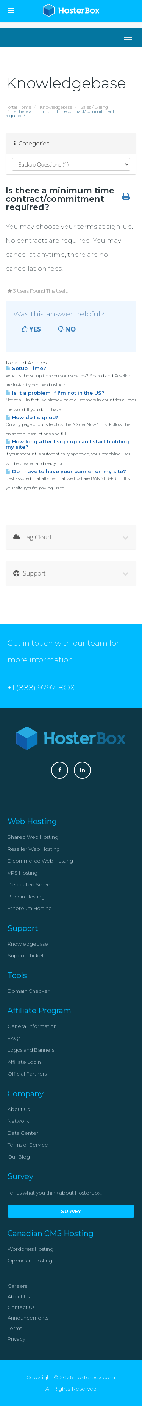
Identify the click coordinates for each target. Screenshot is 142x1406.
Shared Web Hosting (33, 837)
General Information (32, 1026)
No (67, 328)
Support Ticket (26, 955)
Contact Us (21, 1307)
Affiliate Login (24, 1062)
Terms (15, 1328)
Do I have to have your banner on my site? (66, 471)
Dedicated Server (30, 884)
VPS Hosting (22, 873)
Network (18, 1121)
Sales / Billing (94, 107)
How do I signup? (32, 417)
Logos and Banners (31, 1050)
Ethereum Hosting (30, 908)
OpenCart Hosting (30, 1261)
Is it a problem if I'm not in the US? (55, 393)
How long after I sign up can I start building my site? (67, 443)
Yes (31, 328)
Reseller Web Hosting (34, 849)
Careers (17, 1286)
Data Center (23, 1133)
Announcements (28, 1318)
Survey (71, 1211)
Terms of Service (28, 1145)
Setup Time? (26, 368)
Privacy (16, 1339)
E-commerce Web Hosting (40, 861)
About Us (19, 1109)
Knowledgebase (56, 107)
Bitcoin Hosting (26, 897)
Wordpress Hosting (30, 1249)
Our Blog (19, 1157)
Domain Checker (29, 991)
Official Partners (27, 1074)
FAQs (14, 1038)
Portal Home (18, 107)
